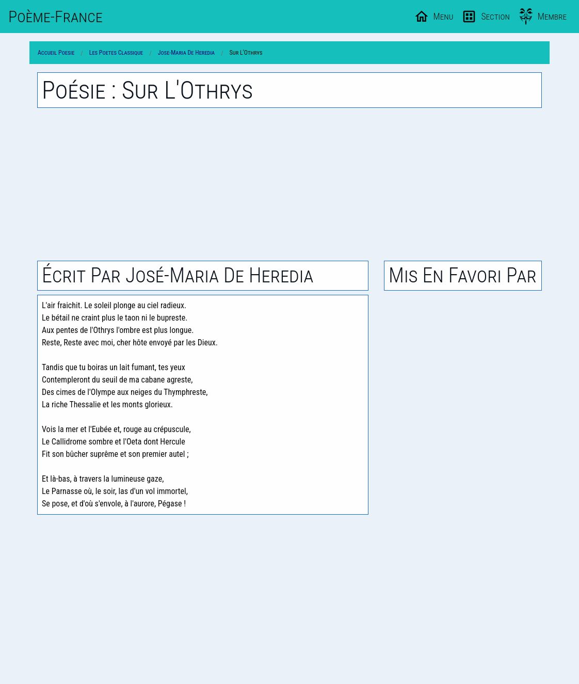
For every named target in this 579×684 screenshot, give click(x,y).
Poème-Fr (55, 16)
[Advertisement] (289, 184)
